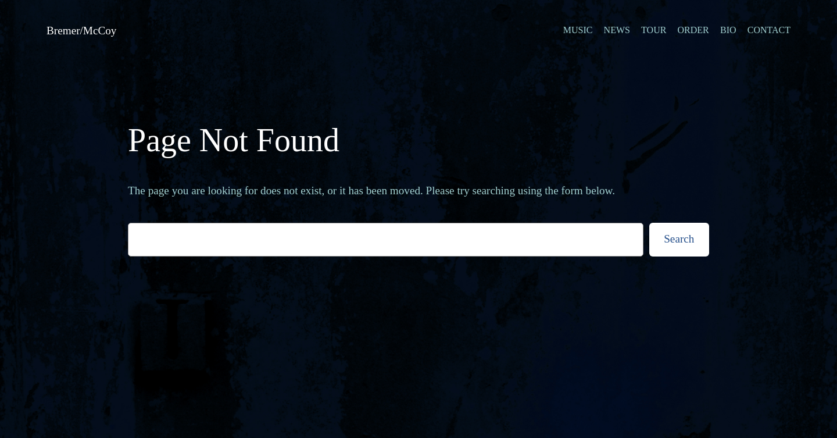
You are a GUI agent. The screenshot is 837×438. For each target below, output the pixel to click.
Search (679, 239)
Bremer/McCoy (81, 30)
